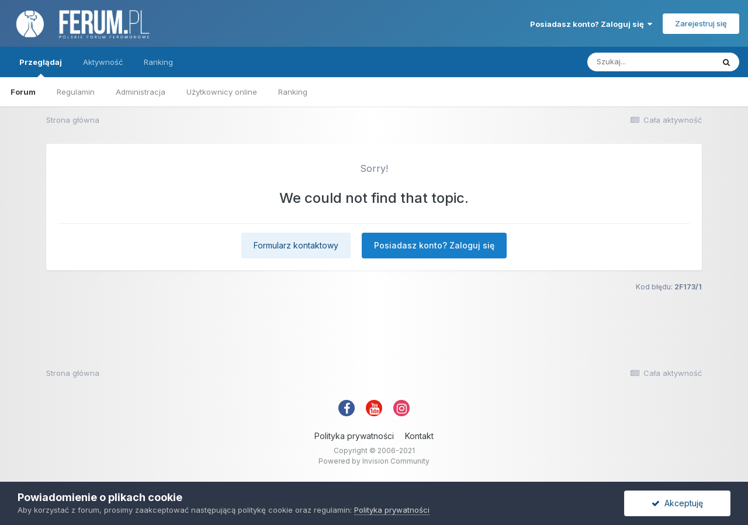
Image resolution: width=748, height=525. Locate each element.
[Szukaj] (650, 62)
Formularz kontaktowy (296, 245)
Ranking (292, 91)
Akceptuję (677, 503)
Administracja (140, 91)
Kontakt (419, 436)
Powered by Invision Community (374, 461)
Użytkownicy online (221, 91)
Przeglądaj (40, 67)
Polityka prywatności (354, 436)
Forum (23, 91)
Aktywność (103, 62)
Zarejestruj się (701, 23)
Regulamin (76, 91)
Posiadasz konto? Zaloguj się (591, 24)
